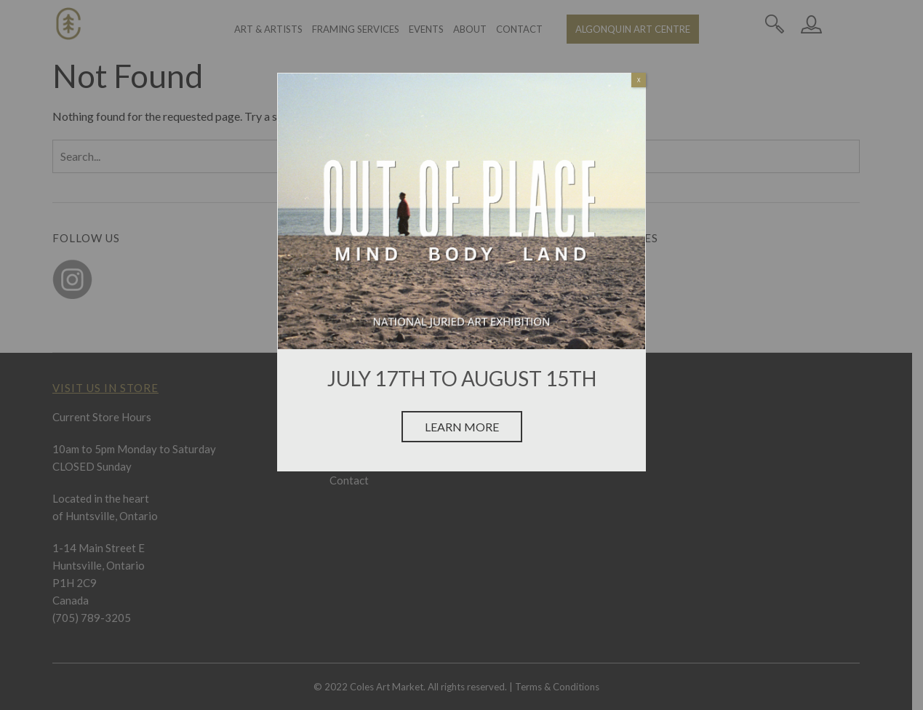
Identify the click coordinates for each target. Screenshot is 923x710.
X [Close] (639, 80)
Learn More (462, 427)
